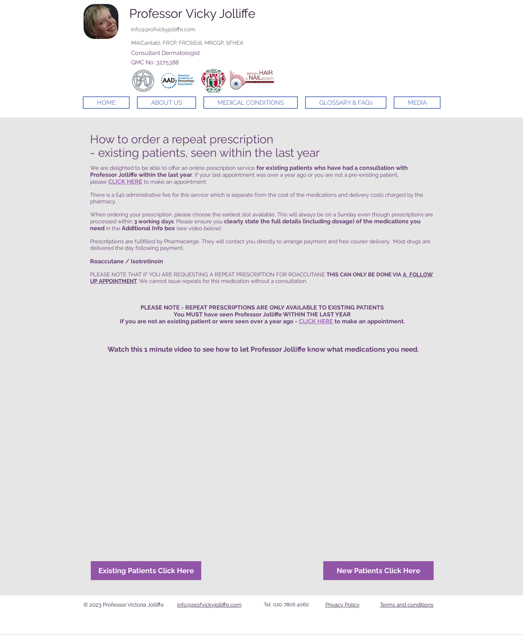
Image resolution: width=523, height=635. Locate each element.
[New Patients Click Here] (378, 570)
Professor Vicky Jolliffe (192, 13)
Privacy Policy (342, 605)
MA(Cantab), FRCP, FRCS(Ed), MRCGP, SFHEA (187, 43)
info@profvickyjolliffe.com (163, 29)
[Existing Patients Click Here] (146, 570)
